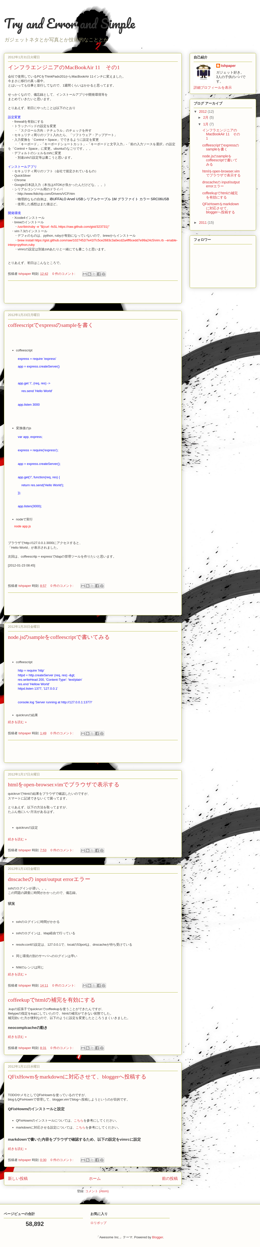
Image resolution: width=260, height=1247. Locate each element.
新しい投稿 (18, 1178)
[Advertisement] (93, 291)
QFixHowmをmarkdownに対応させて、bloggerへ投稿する (77, 1077)
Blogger (157, 1237)
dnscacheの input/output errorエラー (49, 879)
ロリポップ (98, 1223)
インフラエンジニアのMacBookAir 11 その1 (64, 67)
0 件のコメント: (64, 274)
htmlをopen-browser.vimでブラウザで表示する (64, 784)
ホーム (95, 1178)
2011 (203, 223)
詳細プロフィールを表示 (213, 87)
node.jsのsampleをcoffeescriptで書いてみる (59, 637)
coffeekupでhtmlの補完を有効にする (52, 1000)
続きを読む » (17, 722)
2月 (206, 117)
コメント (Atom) (97, 1191)
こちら (78, 1120)
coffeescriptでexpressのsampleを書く (51, 325)
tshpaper (228, 66)
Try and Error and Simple (69, 23)
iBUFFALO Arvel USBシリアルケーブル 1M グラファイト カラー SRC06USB (109, 199)
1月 (206, 124)
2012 (203, 111)
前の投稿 (170, 1178)
